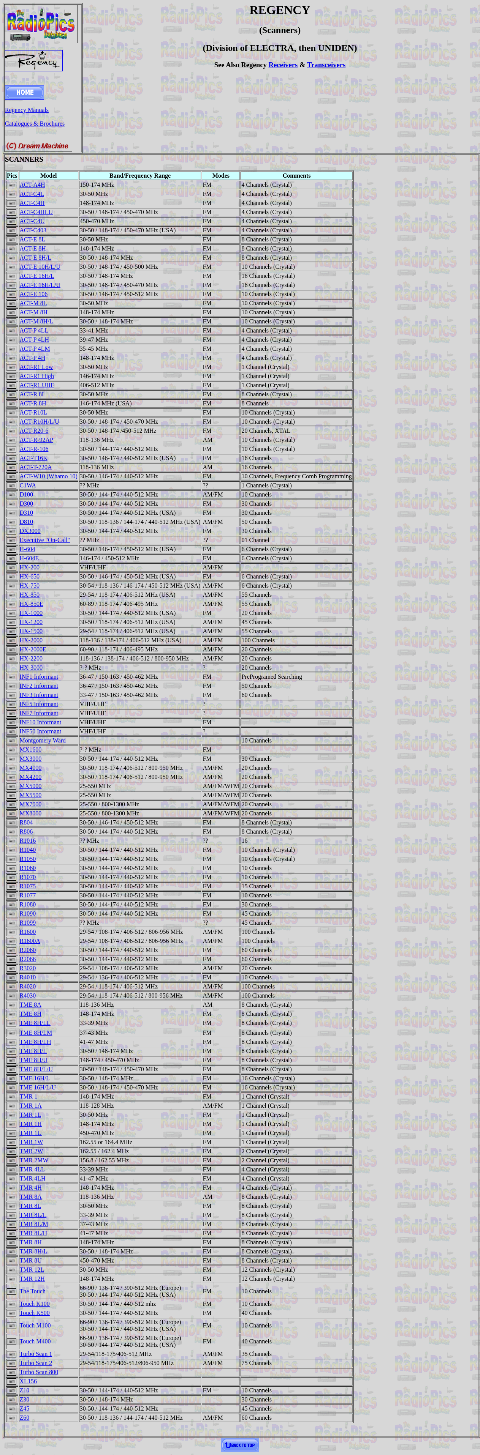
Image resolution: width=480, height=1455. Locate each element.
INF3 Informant (39, 695)
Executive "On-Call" (45, 540)
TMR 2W (31, 1151)
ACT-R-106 (34, 449)
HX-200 (30, 567)
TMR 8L (30, 1206)
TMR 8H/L (33, 1251)
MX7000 (31, 804)
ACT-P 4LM (35, 348)
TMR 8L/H (33, 1233)
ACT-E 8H (33, 248)
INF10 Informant (41, 722)
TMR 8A (31, 1196)
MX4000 (31, 768)
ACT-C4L (32, 194)
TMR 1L (30, 1114)
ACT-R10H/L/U (39, 421)
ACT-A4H (32, 184)
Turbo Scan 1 (36, 1354)
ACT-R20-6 (34, 430)
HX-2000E (33, 649)
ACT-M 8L (33, 303)
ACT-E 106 (34, 294)
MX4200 (31, 777)
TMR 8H (31, 1242)
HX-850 (30, 594)
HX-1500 (31, 631)
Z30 (25, 1399)
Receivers (283, 65)
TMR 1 (29, 1096)
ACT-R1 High (37, 376)
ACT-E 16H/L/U (40, 285)
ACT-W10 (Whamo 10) (49, 476)
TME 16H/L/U (38, 1087)
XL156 (28, 1381)
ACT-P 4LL (34, 330)
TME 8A (30, 1004)
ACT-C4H (32, 203)
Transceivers (326, 65)
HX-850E (31, 604)
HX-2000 (31, 640)
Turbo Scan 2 (36, 1363)
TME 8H (30, 1013)
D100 (26, 494)
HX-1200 (31, 622)
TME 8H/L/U (36, 1069)
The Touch (33, 1291)
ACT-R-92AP (36, 440)
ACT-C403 (33, 230)
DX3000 (30, 531)
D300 (26, 503)
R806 (26, 831)
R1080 (28, 904)
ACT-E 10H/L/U (40, 266)
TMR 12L (32, 1269)
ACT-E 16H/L (37, 276)
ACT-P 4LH (34, 339)
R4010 (28, 977)
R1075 (28, 886)
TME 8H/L (33, 1051)
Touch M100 (35, 1325)
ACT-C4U (32, 221)
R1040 (28, 850)
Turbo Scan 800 (39, 1372)
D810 (26, 522)
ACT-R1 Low (36, 367)
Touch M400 (35, 1341)
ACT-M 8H (34, 312)
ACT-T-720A (36, 467)
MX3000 (31, 758)
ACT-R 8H (33, 403)
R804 (26, 822)
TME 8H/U (34, 1060)
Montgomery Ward (43, 740)
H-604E (29, 558)
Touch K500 (35, 1313)
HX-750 (30, 585)
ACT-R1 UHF (37, 385)
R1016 (28, 840)
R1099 (28, 922)
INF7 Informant (39, 713)
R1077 (28, 895)
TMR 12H (32, 1278)
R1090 (28, 913)
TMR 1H (31, 1124)
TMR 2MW (34, 1160)
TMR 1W (31, 1142)
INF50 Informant (41, 731)
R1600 (28, 931)
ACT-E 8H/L (35, 257)
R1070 (28, 877)
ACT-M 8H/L (36, 321)
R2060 (28, 950)
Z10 (25, 1390)
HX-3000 (31, 667)
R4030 (28, 995)
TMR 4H (31, 1187)
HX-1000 (31, 613)
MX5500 (31, 795)
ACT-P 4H (33, 358)
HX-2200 (31, 658)
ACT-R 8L (33, 394)
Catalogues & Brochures (35, 123)
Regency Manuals (27, 110)
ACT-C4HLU (36, 212)
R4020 (28, 986)
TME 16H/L (35, 1078)
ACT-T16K (34, 458)
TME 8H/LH (35, 1042)
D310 (26, 512)
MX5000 (31, 786)
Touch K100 (35, 1304)
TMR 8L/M (34, 1224)
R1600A (30, 941)
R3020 (28, 968)
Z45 (25, 1408)
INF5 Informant (39, 704)
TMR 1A (31, 1105)
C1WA (28, 485)
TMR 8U (31, 1260)
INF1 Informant (39, 676)
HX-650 (30, 576)
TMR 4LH (33, 1178)
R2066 (28, 959)
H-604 (27, 549)
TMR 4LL (32, 1169)
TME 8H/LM (36, 1032)
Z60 (25, 1417)
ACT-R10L (33, 412)
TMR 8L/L (33, 1215)
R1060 (28, 868)
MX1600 (31, 749)
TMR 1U (31, 1133)
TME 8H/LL (35, 1023)
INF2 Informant (39, 686)
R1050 (28, 859)
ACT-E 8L (32, 239)
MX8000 (31, 813)
